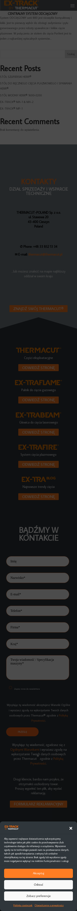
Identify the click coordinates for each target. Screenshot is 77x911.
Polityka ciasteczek (22, 905)
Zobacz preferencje (38, 896)
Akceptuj (38, 873)
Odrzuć (38, 884)
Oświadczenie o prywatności (49, 905)
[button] (71, 828)
